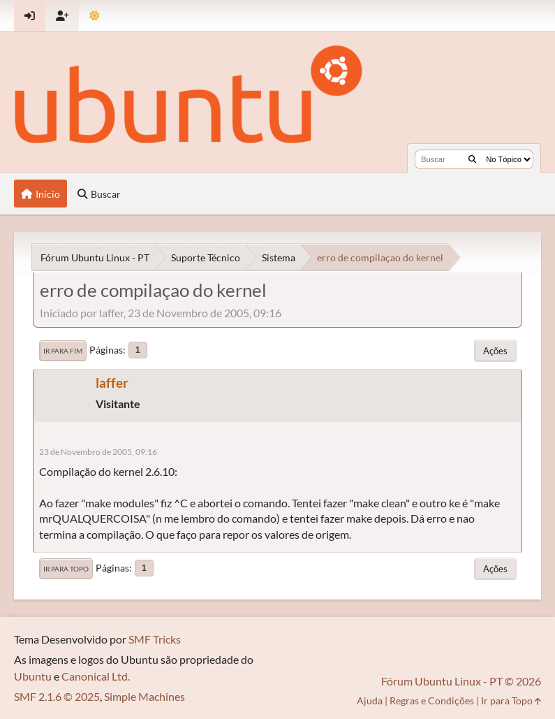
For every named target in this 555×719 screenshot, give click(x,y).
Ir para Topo (66, 569)
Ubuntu (33, 676)
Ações (495, 350)
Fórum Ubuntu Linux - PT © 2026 (461, 681)
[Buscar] (472, 159)
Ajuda (370, 700)
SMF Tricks (154, 639)
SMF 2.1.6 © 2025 (57, 696)
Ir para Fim (62, 351)
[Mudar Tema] (94, 15)
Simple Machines (144, 696)
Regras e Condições (432, 700)
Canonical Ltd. (95, 676)
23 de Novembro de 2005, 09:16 (98, 451)
